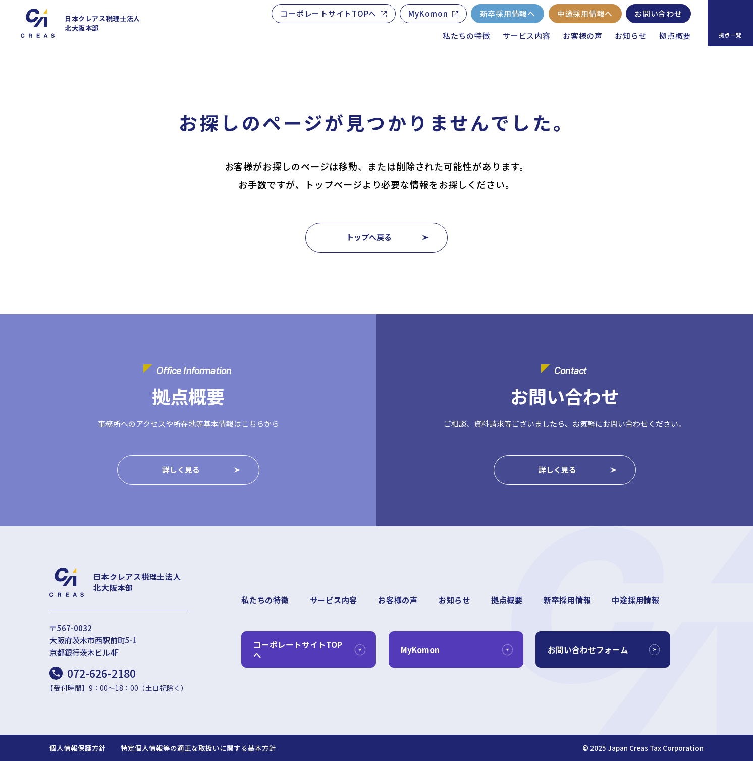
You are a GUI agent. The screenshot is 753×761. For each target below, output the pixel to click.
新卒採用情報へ (507, 13)
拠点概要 (675, 35)
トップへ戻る (369, 237)
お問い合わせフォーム (588, 649)
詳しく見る (181, 470)
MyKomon (428, 13)
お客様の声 (583, 35)
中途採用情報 (636, 599)
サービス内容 (527, 35)
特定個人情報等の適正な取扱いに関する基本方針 (198, 748)
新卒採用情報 (567, 599)
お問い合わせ (658, 13)
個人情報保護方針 (77, 748)
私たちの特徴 (467, 35)
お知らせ (631, 35)
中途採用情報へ (585, 13)
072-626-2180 (101, 673)
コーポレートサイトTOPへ (328, 13)
